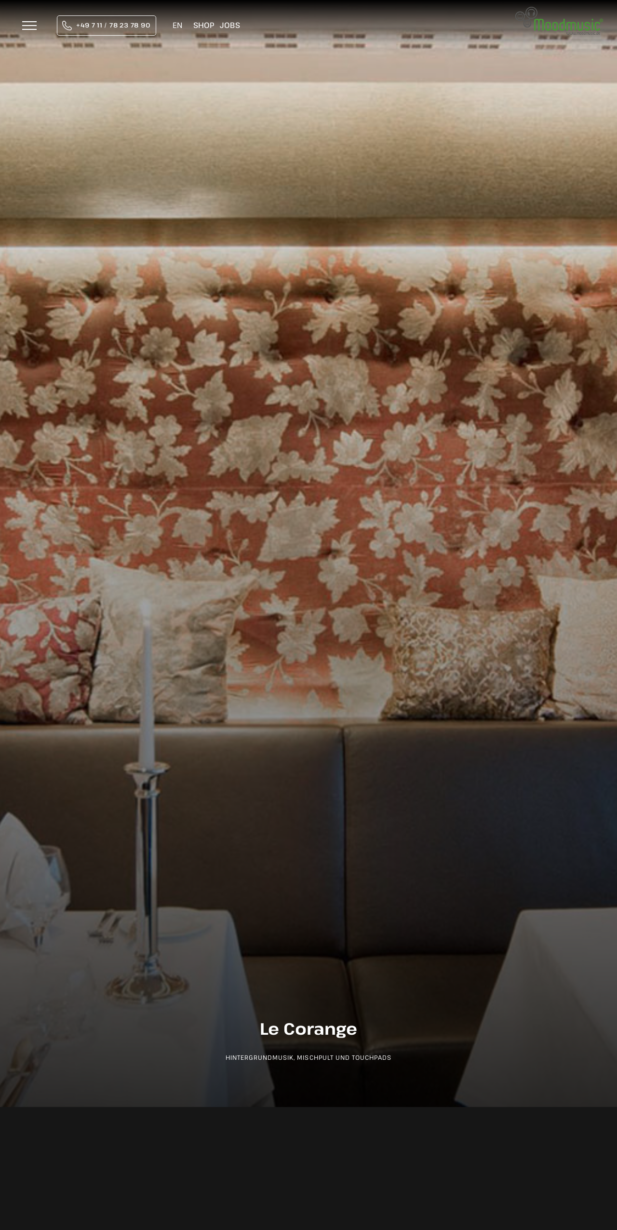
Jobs (230, 25)
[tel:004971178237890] (106, 25)
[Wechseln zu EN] (177, 25)
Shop (203, 25)
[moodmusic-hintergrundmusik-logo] (559, 12)
